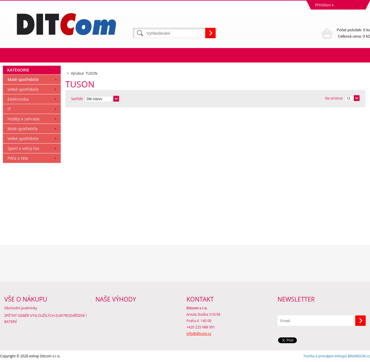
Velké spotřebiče (23, 89)
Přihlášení (323, 5)
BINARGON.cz (359, 356)
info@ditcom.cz (198, 333)
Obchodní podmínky (20, 308)
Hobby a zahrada (24, 119)
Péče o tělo (18, 158)
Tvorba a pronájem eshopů (325, 356)
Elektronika (18, 99)
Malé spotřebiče (23, 79)
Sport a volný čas (23, 148)
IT (9, 109)
